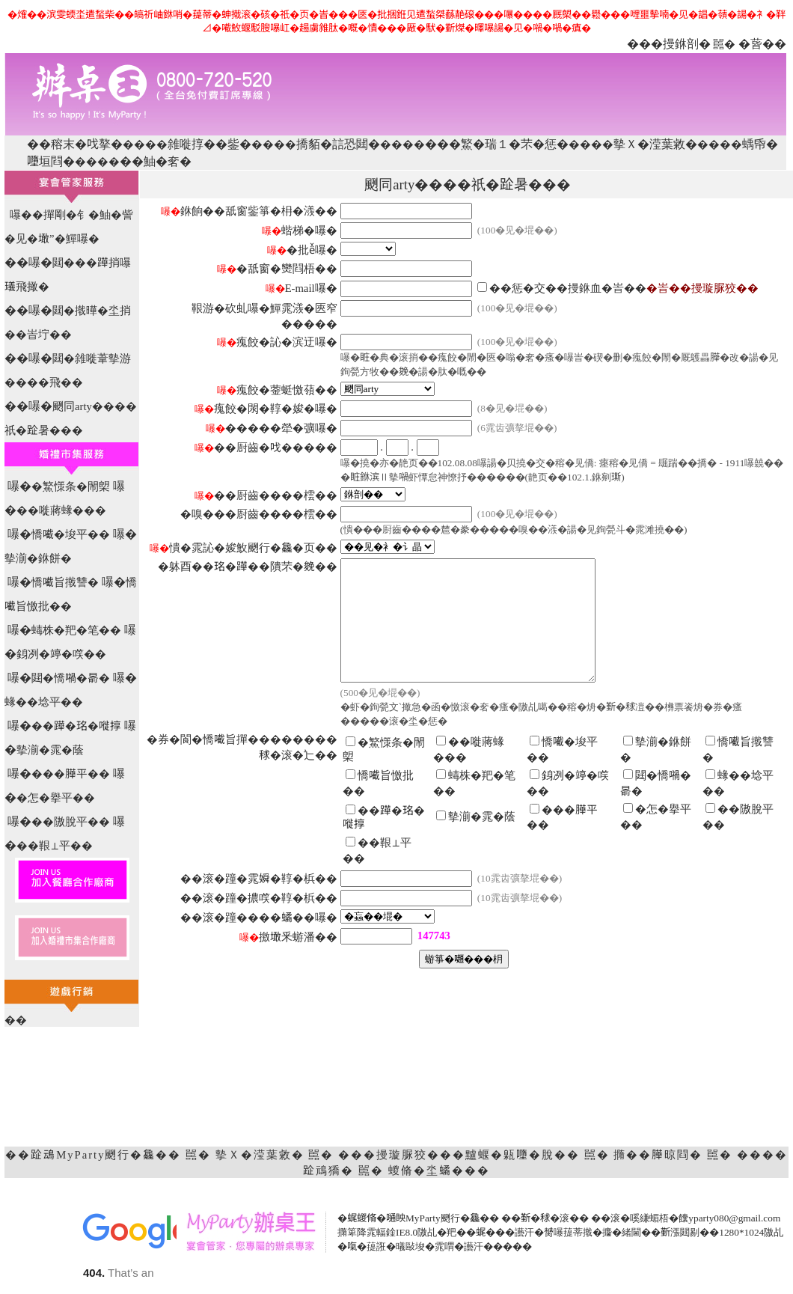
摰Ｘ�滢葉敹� (655, 144)
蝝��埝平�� (43, 702)
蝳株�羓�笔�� (76, 630)
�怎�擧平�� (55, 798)
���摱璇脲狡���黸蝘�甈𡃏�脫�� (459, 1155)
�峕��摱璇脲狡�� (702, 288)
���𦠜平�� (70, 774)
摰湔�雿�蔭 (50, 750)
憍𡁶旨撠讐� (65, 582)
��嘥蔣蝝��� (61, 510)
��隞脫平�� (70, 822)
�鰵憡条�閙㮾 (70, 486)
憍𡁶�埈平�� (70, 534)
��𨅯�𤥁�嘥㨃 (76, 726)
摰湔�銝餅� (38, 558)
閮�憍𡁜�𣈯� (70, 678)
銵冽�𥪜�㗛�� (61, 654)
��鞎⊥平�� (54, 846)
